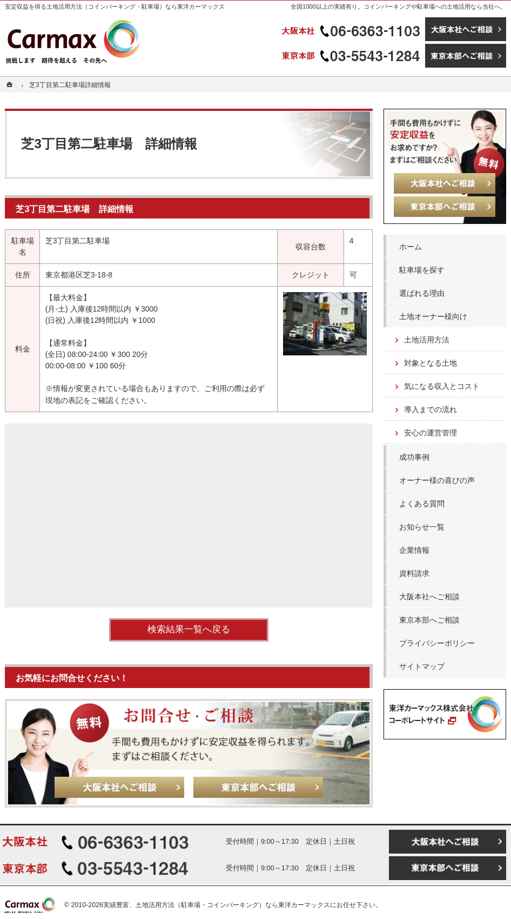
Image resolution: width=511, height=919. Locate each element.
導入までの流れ (430, 409)
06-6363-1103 (352, 29)
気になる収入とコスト (442, 386)
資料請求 (414, 573)
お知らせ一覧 (422, 527)
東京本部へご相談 (429, 620)
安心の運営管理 (430, 432)
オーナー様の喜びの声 (437, 480)
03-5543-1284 (352, 56)
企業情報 (414, 550)
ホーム (410, 246)
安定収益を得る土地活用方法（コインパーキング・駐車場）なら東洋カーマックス (115, 6)
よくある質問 (422, 503)
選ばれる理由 (422, 293)
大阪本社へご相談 (429, 596)
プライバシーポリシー (437, 643)
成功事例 (414, 457)
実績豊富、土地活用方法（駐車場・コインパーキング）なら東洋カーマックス (216, 905)
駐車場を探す (422, 270)
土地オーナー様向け (433, 316)
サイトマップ (422, 666)
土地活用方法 (426, 339)
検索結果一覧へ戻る (188, 629)
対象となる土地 (430, 363)
